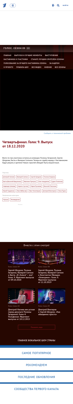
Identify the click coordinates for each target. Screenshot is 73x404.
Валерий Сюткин (22, 177)
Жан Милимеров (34, 191)
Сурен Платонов (56, 181)
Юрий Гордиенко (9, 191)
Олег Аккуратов (43, 181)
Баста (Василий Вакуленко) (12, 181)
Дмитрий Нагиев (8, 177)
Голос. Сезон (14, 48)
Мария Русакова (35, 186)
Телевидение (15, 200)
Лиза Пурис (62, 191)
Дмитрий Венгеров (49, 191)
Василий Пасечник (50, 186)
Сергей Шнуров (36, 177)
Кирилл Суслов (23, 186)
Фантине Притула (30, 181)
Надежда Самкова (9, 186)
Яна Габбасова (22, 191)
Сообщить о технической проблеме (57, 133)
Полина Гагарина (49, 177)
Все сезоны (60, 67)
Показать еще (36, 327)
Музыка (5, 200)
